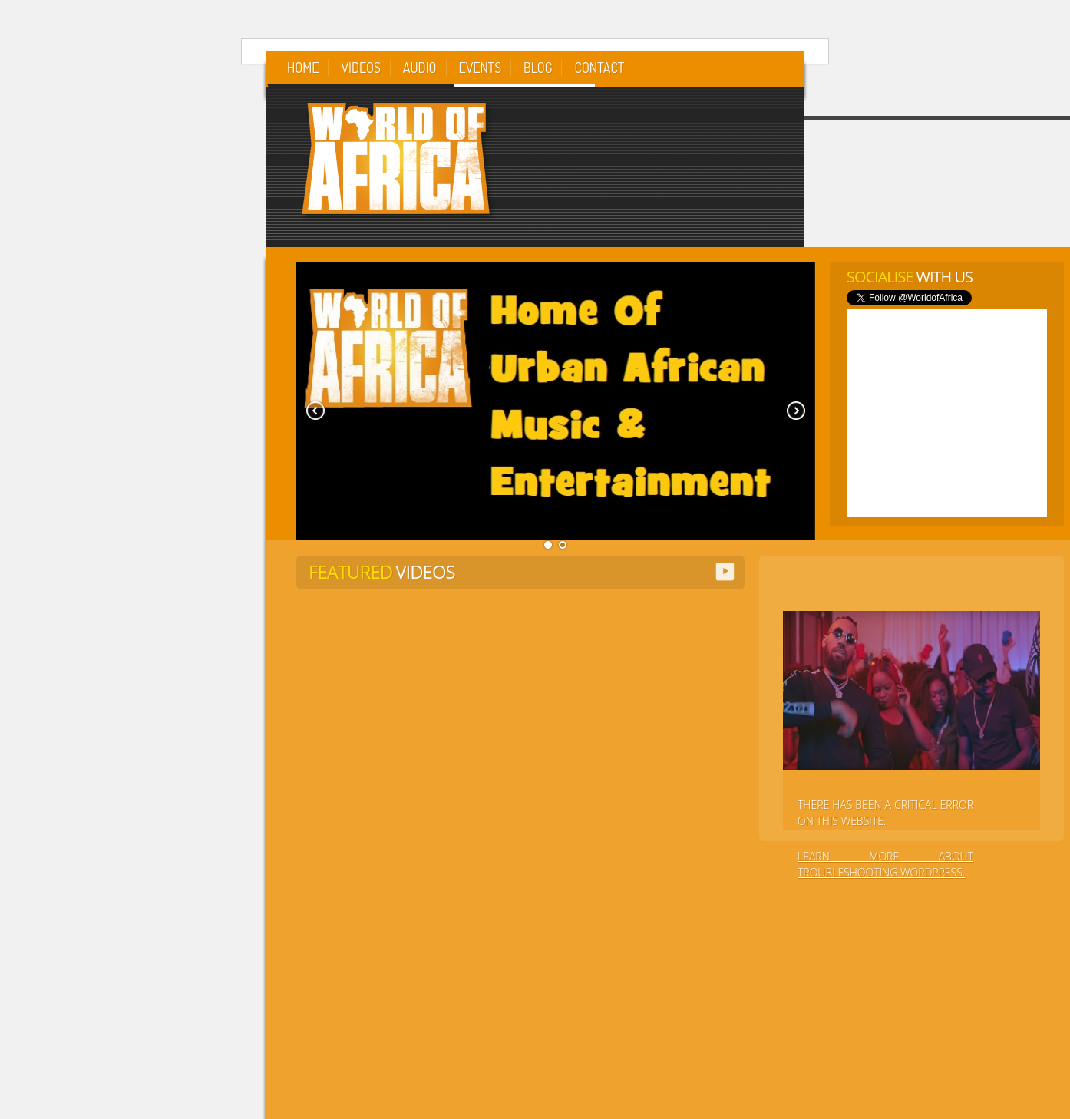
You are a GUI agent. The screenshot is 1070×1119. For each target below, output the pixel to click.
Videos (360, 67)
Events (480, 67)
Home (303, 67)
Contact (599, 67)
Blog (537, 67)
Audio (420, 67)
